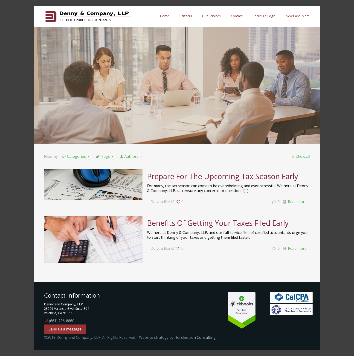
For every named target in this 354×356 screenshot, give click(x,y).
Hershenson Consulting (195, 337)
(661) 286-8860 (61, 320)
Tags (105, 156)
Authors (131, 156)
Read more (297, 201)
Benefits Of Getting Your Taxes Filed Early (218, 223)
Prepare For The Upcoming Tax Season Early (222, 176)
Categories (76, 156)
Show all (300, 156)
